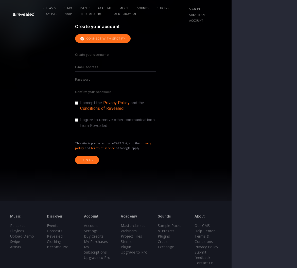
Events (92, 8)
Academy (112, 8)
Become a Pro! (61, 14)
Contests (66, 230)
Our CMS (257, 225)
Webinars (162, 230)
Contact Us (258, 252)
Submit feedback (263, 246)
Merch (132, 8)
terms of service (136, 148)
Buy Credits (116, 230)
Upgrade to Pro (119, 246)
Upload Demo (22, 236)
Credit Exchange (215, 241)
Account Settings (120, 225)
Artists (15, 246)
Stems (159, 241)
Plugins (170, 8)
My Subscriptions (120, 241)
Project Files (164, 236)
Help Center (259, 230)
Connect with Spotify (135, 38)
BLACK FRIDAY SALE (93, 14)
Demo (75, 8)
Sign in (248, 9)
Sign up (120, 160)
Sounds (150, 8)
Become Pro (69, 241)
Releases (56, 8)
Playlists (191, 8)
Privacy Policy (149, 102)
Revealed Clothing (73, 236)
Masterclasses (166, 225)
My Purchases (118, 236)
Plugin (159, 246)
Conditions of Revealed (134, 108)
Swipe (210, 8)
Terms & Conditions (266, 236)
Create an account (258, 14)
